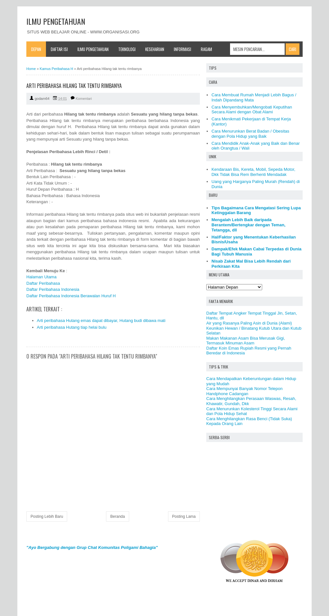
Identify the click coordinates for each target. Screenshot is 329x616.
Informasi (182, 49)
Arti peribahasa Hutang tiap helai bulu (72, 327)
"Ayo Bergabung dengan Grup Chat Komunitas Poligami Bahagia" (92, 547)
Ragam (206, 49)
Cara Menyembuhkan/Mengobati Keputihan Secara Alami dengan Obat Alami (251, 110)
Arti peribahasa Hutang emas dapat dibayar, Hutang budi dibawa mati (101, 320)
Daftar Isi (59, 49)
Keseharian (154, 49)
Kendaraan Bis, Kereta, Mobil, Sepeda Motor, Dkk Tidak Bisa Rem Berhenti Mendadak (253, 172)
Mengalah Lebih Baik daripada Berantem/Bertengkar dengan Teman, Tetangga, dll (248, 224)
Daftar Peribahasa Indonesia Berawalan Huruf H (71, 295)
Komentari (84, 98)
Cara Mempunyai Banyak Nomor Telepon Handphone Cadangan (244, 391)
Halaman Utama (41, 276)
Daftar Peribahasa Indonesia (52, 289)
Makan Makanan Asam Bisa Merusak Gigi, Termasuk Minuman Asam (245, 341)
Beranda (117, 516)
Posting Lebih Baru (47, 516)
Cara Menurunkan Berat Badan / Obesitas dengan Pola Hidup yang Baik (250, 134)
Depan (36, 49)
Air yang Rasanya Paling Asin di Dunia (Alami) (249, 323)
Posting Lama (184, 516)
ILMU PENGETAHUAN (55, 21)
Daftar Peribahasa (43, 283)
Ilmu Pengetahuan (93, 49)
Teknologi (127, 49)
